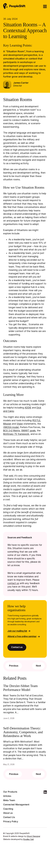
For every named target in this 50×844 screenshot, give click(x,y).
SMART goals (28, 430)
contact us (13, 583)
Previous (13, 665)
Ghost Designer (33, 836)
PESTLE (36, 420)
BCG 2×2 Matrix (11, 430)
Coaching (8, 808)
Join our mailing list (17, 631)
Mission (7, 423)
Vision (20, 423)
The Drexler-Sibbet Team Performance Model (20, 688)
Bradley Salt (28, 839)
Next (38, 665)
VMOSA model (11, 427)
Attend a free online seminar (22, 636)
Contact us (17, 647)
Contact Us (9, 817)
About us (8, 813)
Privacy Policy (10, 821)
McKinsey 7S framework (16, 434)
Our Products (10, 791)
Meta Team (9, 800)
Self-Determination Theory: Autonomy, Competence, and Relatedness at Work (23, 732)
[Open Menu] (45, 6)
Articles (7, 796)
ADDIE (28, 407)
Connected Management (16, 804)
